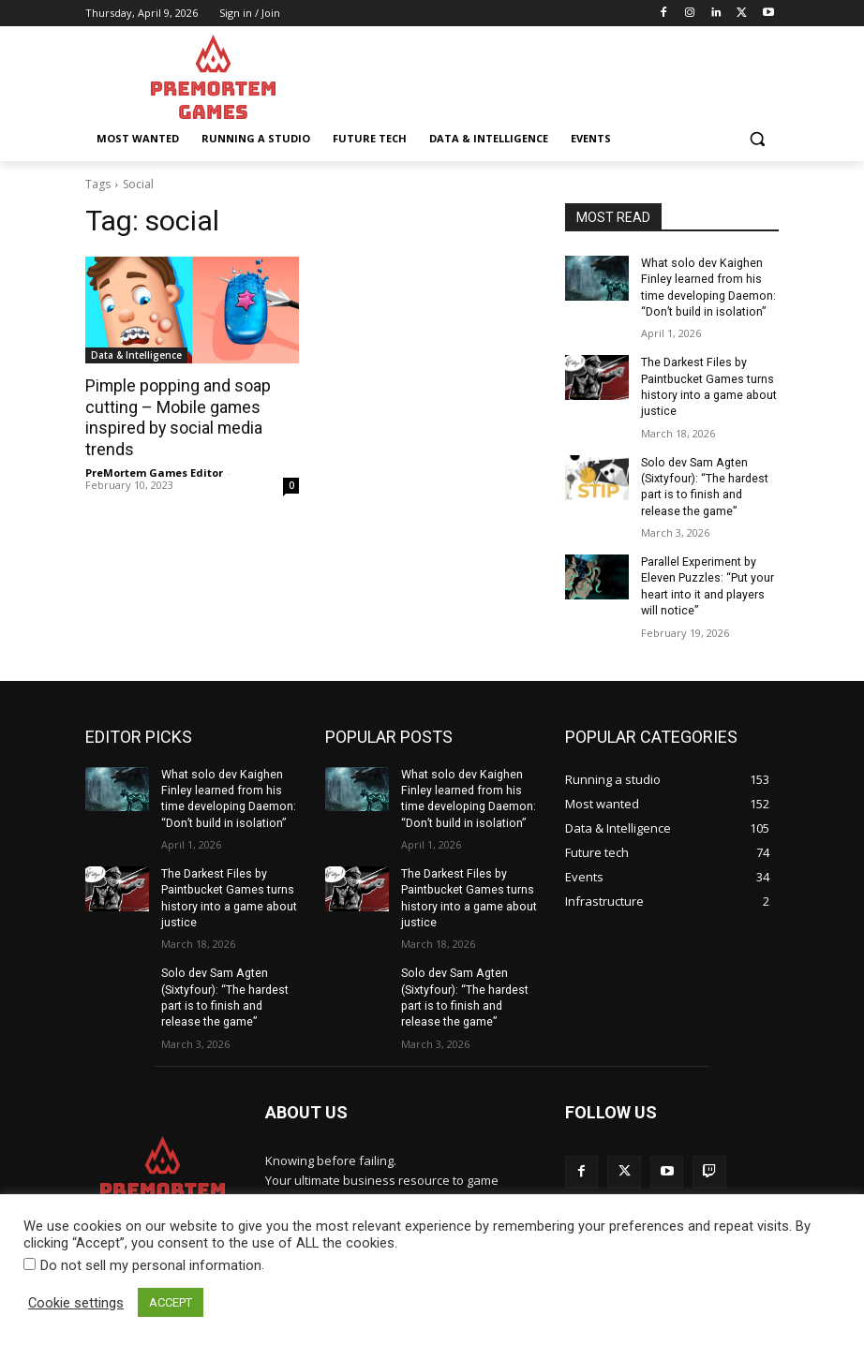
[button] (757, 139)
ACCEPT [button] (170, 1302)
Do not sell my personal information (150, 1265)
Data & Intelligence (136, 355)
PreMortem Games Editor (154, 471)
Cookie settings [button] (76, 1302)
